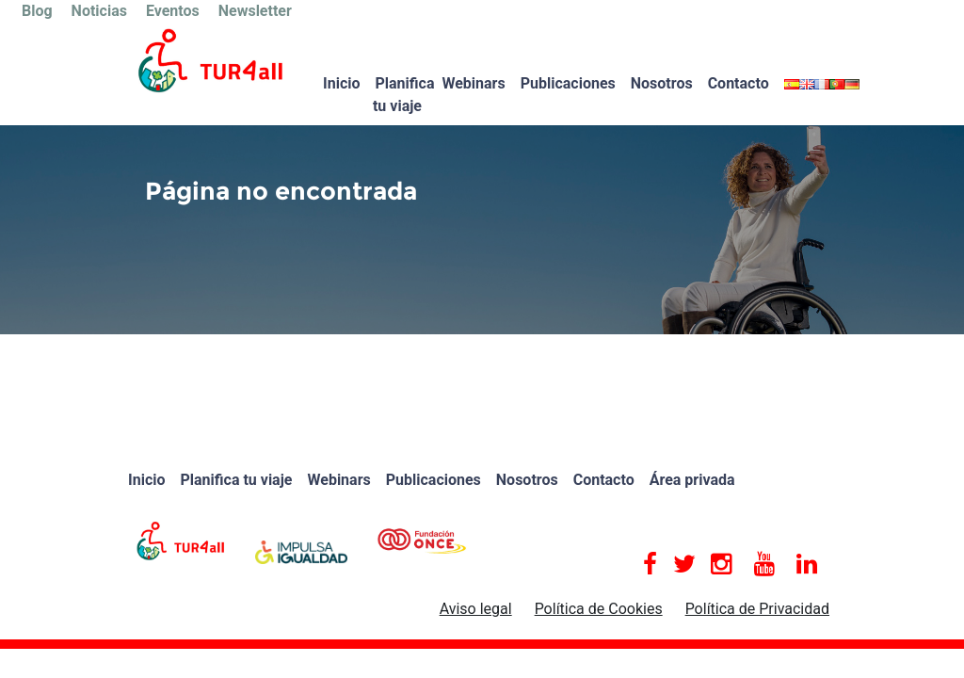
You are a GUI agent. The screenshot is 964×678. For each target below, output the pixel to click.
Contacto (738, 83)
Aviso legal (476, 609)
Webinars (473, 83)
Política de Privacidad (757, 609)
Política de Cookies (599, 609)
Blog (37, 11)
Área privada (692, 480)
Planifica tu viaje (404, 94)
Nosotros (662, 83)
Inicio (341, 83)
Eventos (173, 11)
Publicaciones (568, 83)
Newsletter (255, 11)
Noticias (99, 11)
